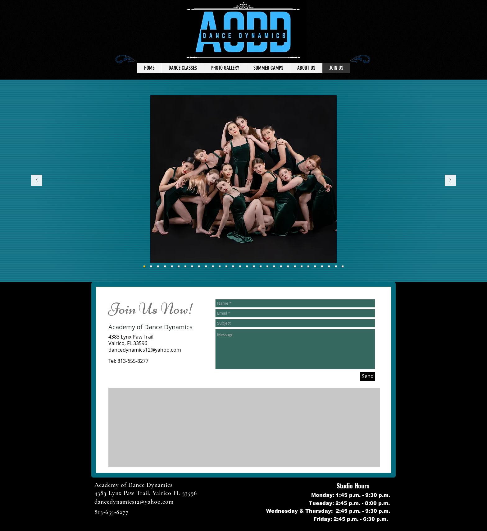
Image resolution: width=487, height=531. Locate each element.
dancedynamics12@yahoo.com (144, 349)
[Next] (450, 181)
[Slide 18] (254, 266)
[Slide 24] (302, 266)
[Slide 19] (261, 266)
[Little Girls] (185, 266)
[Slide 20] (267, 266)
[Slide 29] (336, 266)
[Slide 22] (281, 266)
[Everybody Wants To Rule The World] (151, 266)
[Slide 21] (274, 266)
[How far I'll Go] (233, 266)
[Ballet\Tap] (199, 266)
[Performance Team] (158, 266)
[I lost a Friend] (165, 266)
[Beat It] (240, 266)
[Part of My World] (179, 266)
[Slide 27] (322, 266)
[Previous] (36, 181)
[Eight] (144, 266)
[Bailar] (192, 266)
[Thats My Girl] (213, 266)
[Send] (367, 376)
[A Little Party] (247, 266)
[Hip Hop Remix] (206, 266)
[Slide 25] (308, 266)
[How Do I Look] (172, 266)
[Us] (220, 266)
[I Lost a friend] (226, 266)
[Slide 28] (329, 266)
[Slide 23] (295, 266)
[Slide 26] (315, 266)
